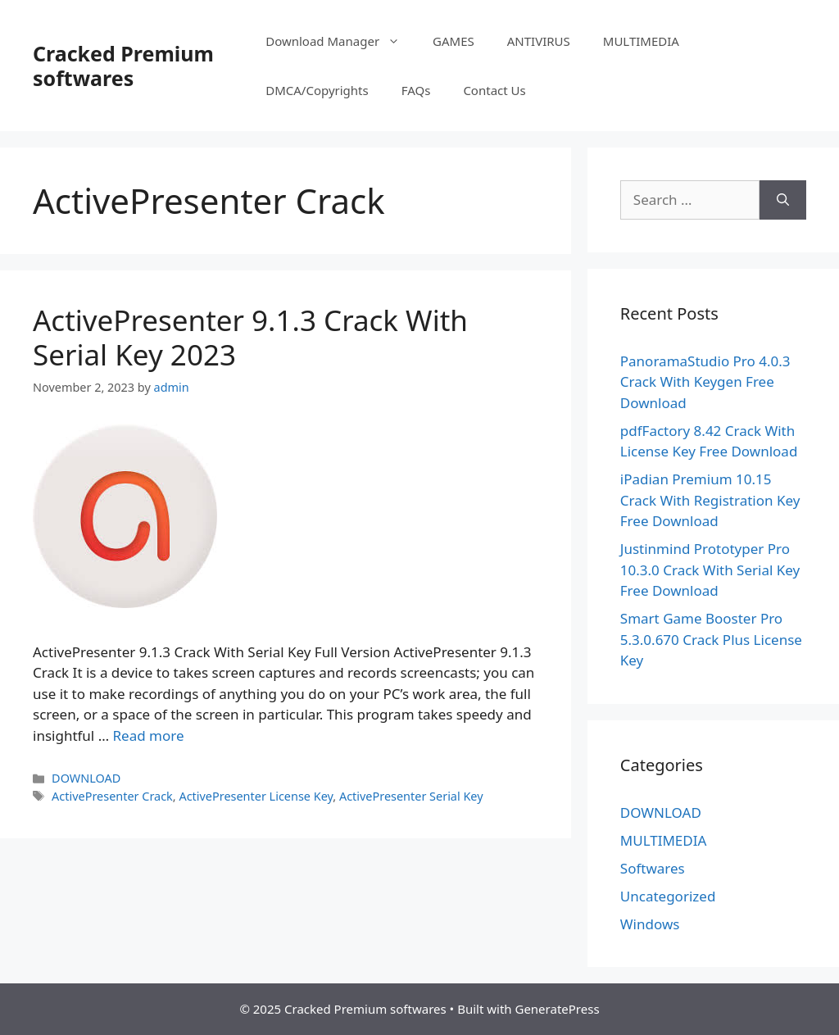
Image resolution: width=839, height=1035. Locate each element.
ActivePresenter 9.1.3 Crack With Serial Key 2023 (250, 337)
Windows (650, 924)
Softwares (652, 868)
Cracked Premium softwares (123, 65)
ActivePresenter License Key (256, 796)
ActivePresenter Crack (112, 796)
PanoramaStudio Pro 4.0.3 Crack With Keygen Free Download (705, 382)
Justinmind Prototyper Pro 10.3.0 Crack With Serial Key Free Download (710, 569)
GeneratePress (557, 1009)
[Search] (783, 200)
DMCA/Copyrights (317, 90)
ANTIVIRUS (538, 41)
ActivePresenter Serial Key (411, 796)
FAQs (416, 90)
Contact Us (494, 90)
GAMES (453, 41)
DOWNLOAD (86, 778)
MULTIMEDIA (641, 41)
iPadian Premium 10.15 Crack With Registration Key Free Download (710, 500)
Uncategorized (668, 896)
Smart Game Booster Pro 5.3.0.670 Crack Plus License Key (711, 639)
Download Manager (340, 41)
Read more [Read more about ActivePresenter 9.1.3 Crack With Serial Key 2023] (148, 735)
